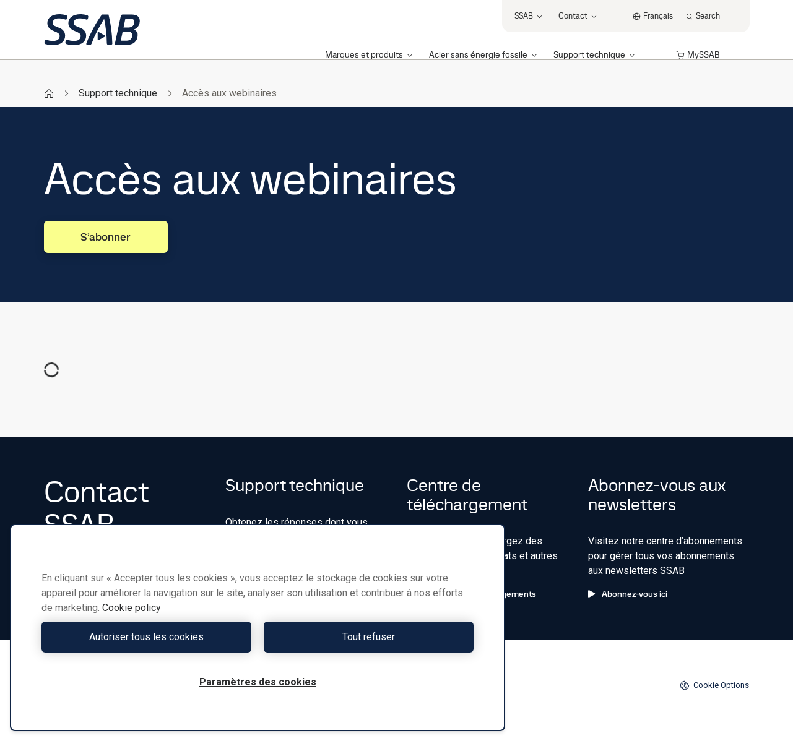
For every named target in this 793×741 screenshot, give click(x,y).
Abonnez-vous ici (627, 593)
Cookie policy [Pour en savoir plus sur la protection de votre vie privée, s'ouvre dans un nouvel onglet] (131, 608)
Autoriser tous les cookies (146, 637)
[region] (257, 627)
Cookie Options (714, 685)
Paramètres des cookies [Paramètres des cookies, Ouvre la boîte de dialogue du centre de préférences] (257, 682)
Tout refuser (368, 637)
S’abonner (105, 236)
